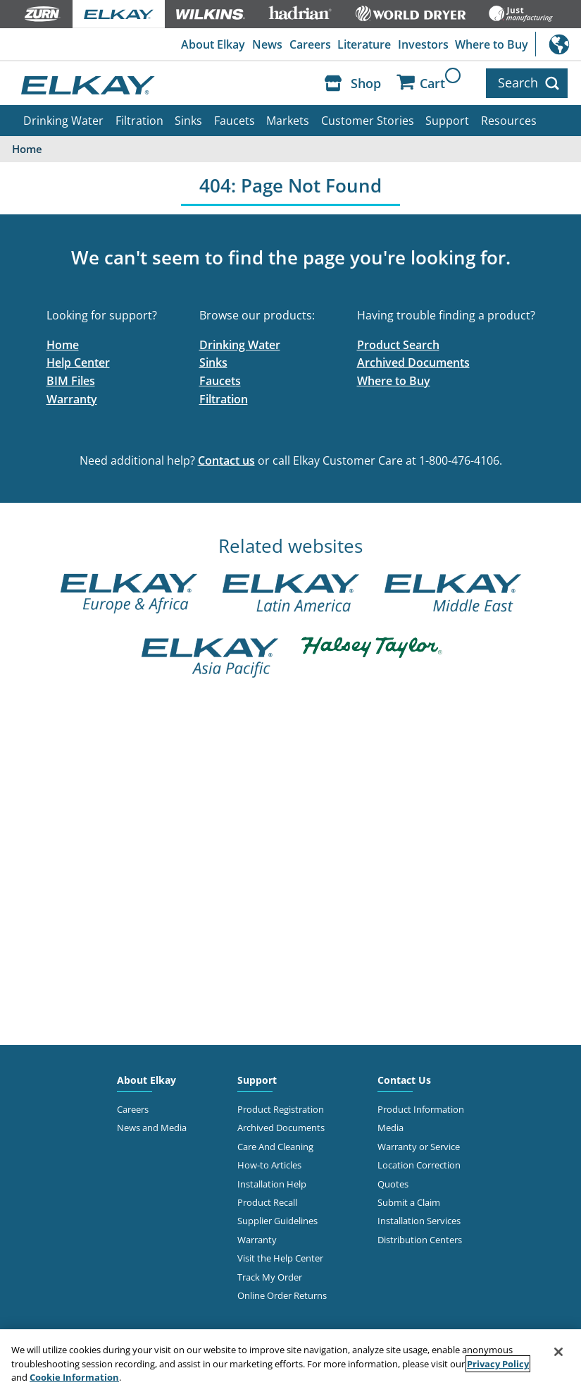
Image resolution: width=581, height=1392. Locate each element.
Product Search (398, 345)
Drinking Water (63, 120)
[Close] (558, 1351)
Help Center (78, 362)
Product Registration (280, 1109)
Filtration (139, 120)
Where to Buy (491, 44)
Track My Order (269, 1277)
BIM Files (70, 381)
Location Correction (419, 1165)
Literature (364, 44)
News (267, 44)
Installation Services (419, 1220)
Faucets (234, 120)
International (558, 44)
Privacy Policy (498, 1364)
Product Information (420, 1109)
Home (62, 345)
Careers (310, 44)
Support (447, 120)
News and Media (152, 1127)
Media (390, 1127)
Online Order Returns (282, 1295)
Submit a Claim (408, 1202)
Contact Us (404, 1080)
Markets (287, 120)
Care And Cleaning (275, 1146)
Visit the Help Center (280, 1258)
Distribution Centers (419, 1239)
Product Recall (267, 1202)
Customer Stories (367, 120)
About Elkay (213, 44)
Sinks (188, 120)
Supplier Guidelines (277, 1220)
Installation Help (271, 1184)
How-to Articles (269, 1165)
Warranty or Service (418, 1146)
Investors (423, 44)
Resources (509, 120)
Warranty (71, 399)
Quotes (392, 1184)
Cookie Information (74, 1377)
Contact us (226, 460)
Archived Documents (413, 362)
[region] (290, 1360)
